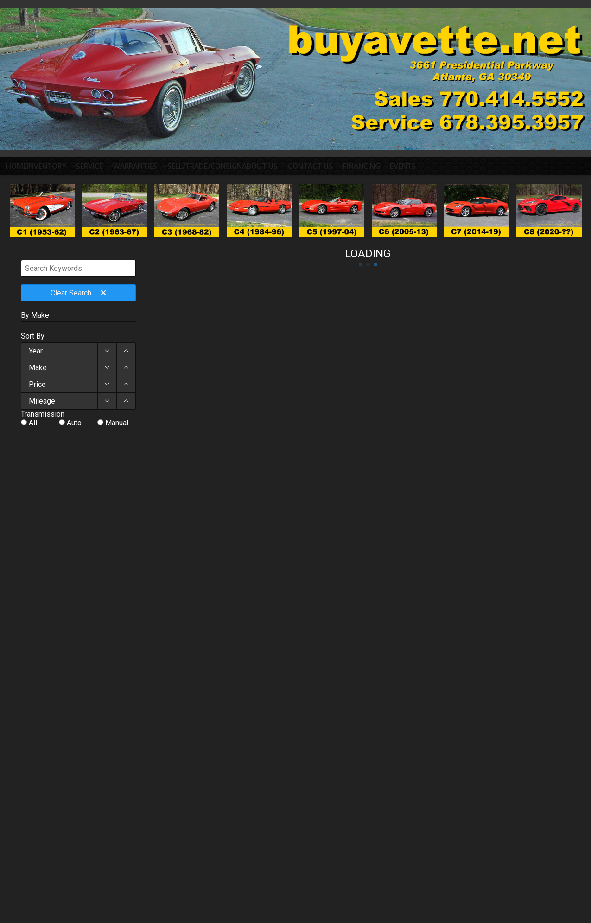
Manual (116, 426)
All (33, 426)
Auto (74, 426)
